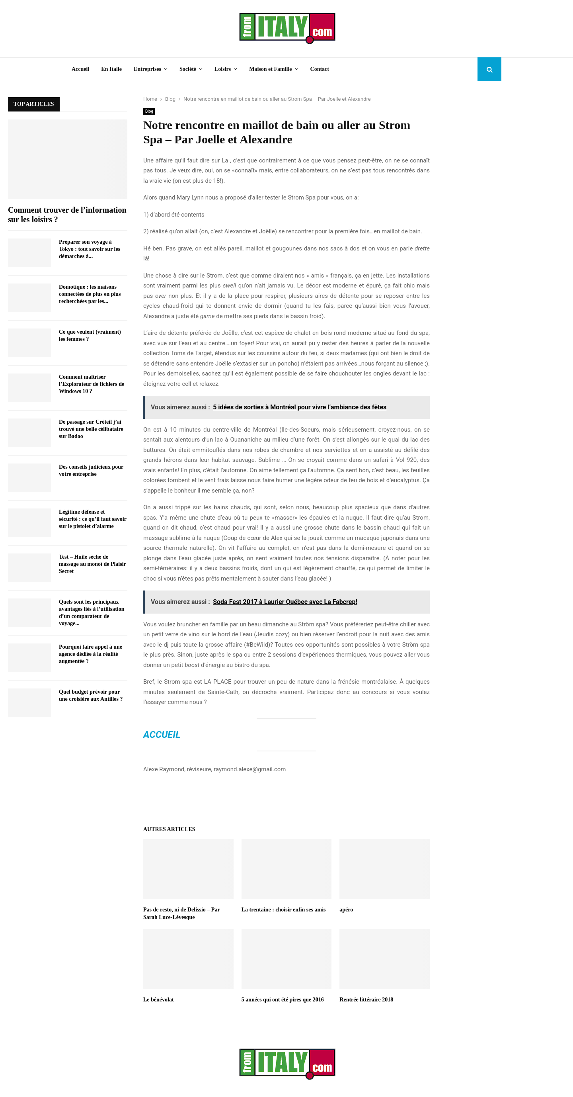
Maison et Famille (270, 69)
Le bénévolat (159, 1000)
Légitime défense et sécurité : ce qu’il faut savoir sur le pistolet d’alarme (93, 519)
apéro (346, 910)
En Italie (111, 69)
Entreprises (147, 69)
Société (187, 69)
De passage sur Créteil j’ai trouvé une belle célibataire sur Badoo (91, 429)
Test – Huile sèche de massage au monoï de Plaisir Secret (92, 564)
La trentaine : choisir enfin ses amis (284, 910)
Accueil (80, 69)
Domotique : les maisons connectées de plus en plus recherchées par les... (90, 294)
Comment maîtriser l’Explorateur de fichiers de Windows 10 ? (91, 384)
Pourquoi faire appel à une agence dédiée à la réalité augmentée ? (90, 654)
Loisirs (222, 69)
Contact (319, 69)
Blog (149, 111)
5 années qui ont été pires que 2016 (283, 1000)
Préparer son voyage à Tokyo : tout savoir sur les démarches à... (89, 249)
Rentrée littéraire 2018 (366, 1000)
